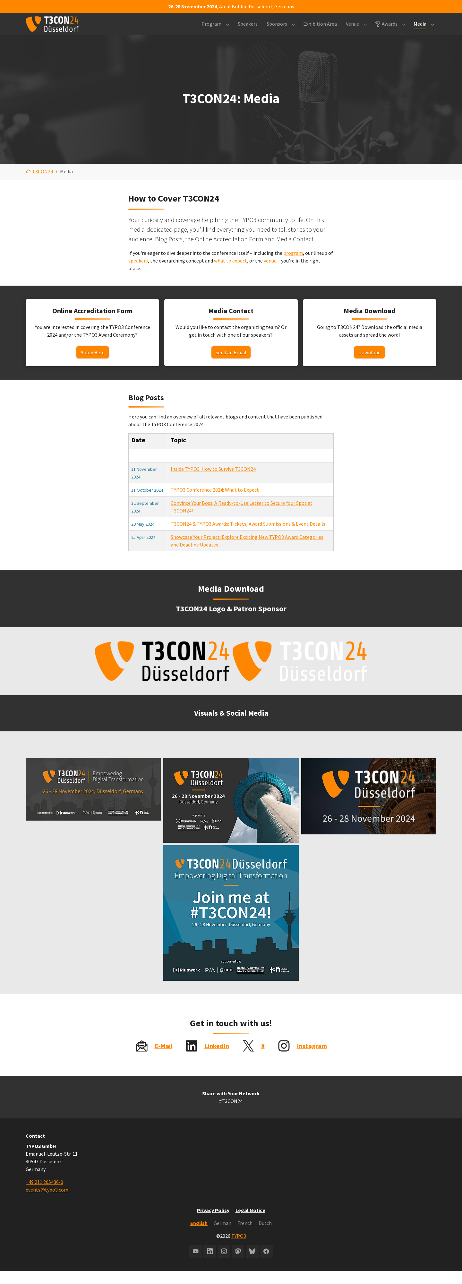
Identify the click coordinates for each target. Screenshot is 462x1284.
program (293, 266)
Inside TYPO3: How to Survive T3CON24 (213, 481)
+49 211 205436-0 (44, 1195)
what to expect (230, 273)
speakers (138, 273)
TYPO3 (238, 1248)
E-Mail (163, 1059)
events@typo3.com (47, 1202)
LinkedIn (216, 1059)
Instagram (312, 1059)
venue (270, 273)
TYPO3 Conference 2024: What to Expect (215, 502)
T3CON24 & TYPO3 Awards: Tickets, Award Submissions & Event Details (248, 536)
